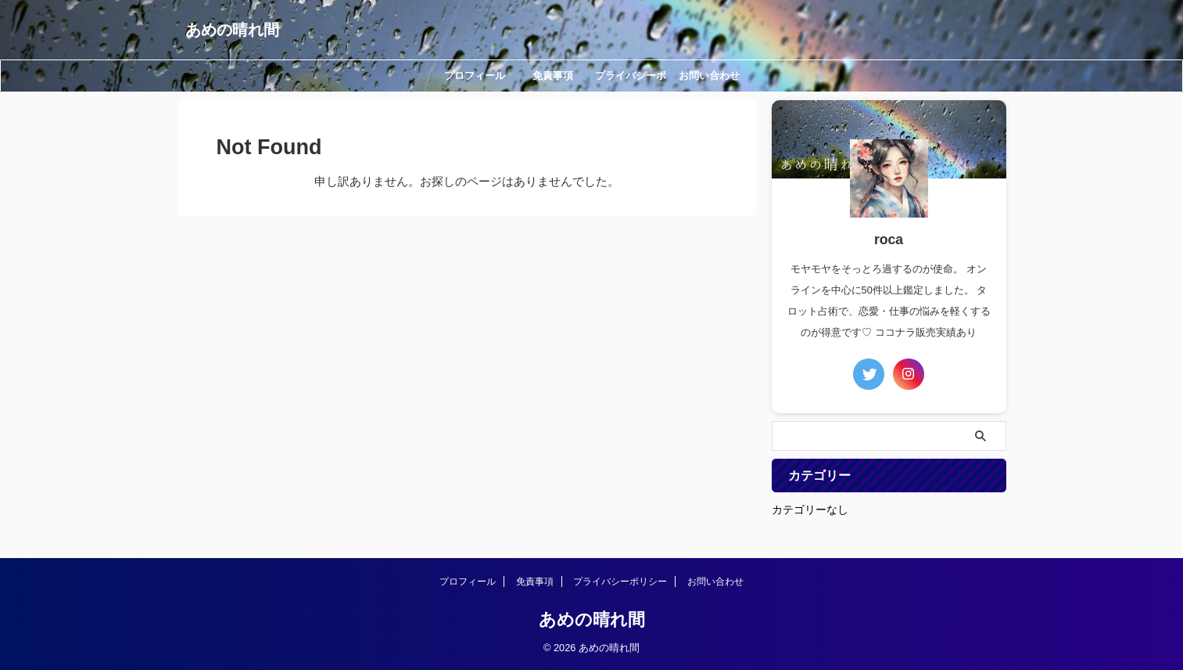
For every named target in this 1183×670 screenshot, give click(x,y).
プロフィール (474, 75)
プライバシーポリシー (630, 81)
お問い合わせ (709, 75)
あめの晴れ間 (232, 29)
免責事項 (552, 75)
